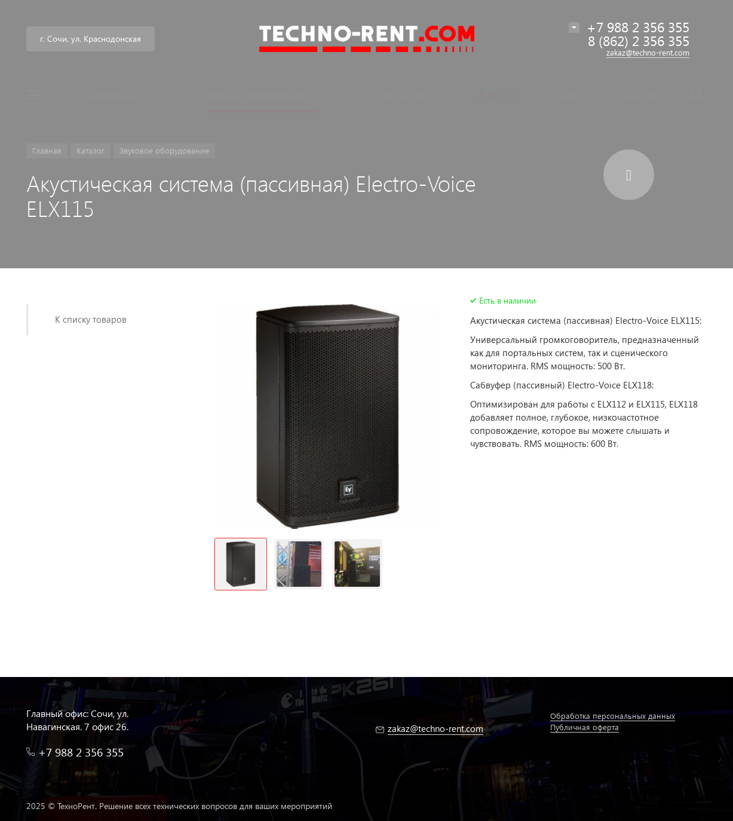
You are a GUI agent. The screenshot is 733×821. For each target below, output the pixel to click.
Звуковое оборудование (164, 150)
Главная (47, 150)
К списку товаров (91, 319)
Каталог (90, 150)
